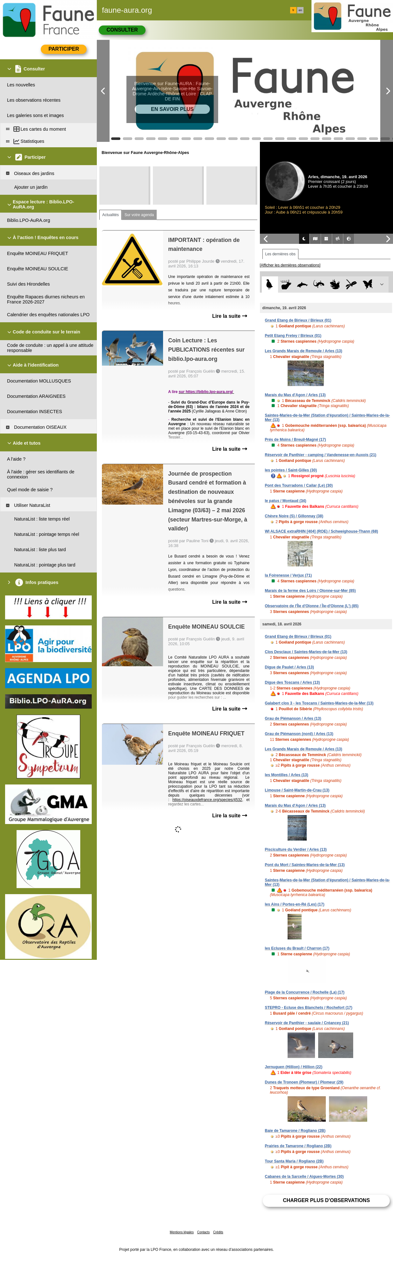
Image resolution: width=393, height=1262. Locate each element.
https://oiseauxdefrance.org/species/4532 (207, 800)
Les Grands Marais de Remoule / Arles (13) (303, 351)
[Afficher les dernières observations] (290, 265)
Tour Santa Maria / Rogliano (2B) (294, 1161)
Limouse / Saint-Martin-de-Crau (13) (297, 790)
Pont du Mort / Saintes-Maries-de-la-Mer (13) (305, 865)
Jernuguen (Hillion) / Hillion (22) (294, 1067)
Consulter (122, 30)
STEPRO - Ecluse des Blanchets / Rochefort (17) (309, 1007)
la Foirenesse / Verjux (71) (288, 575)
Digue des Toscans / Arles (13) (292, 682)
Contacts (203, 1232)
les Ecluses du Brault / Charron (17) (297, 948)
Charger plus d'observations (326, 1200)
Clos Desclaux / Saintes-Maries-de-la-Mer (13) (306, 652)
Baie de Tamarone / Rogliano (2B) (295, 1130)
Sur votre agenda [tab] (139, 215)
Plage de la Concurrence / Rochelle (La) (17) (305, 992)
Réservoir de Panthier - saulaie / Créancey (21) (307, 1023)
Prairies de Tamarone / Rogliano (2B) (298, 1146)
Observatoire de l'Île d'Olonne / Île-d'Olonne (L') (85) (312, 606)
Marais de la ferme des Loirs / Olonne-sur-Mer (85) (310, 590)
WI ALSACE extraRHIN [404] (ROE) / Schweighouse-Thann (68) (321, 531)
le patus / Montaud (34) (285, 501)
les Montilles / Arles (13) (286, 775)
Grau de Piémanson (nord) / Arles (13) (299, 734)
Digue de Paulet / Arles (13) (289, 667)
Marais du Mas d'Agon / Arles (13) (295, 395)
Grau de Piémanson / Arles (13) (293, 718)
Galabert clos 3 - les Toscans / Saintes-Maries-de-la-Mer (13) (319, 703)
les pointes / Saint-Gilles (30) (291, 470)
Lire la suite (229, 316)
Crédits (218, 1232)
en (300, 10)
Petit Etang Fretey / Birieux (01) (293, 335)
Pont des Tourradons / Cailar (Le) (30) (299, 485)
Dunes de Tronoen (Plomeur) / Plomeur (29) (304, 1082)
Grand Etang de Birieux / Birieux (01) (298, 320)
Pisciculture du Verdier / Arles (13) (296, 849)
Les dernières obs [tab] (280, 254)
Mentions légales (182, 1232)
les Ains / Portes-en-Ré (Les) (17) (295, 904)
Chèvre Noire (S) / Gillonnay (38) (294, 516)
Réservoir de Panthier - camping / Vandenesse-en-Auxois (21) (320, 455)
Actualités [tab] (110, 215)
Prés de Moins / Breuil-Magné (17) (295, 439)
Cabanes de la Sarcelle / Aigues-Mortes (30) (304, 1176)
